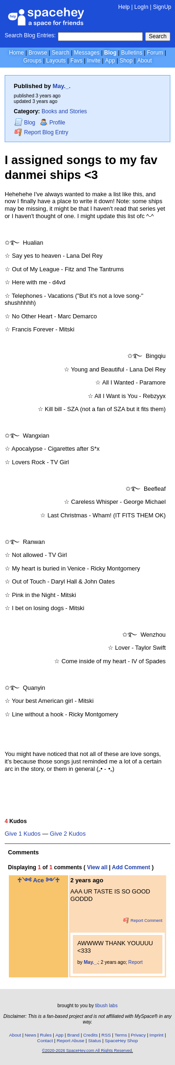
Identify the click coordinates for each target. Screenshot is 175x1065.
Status (94, 1040)
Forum (155, 52)
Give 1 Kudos (23, 834)
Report (135, 962)
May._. (61, 85)
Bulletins (131, 52)
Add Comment (131, 867)
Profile (52, 122)
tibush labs (106, 1005)
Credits (90, 1035)
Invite (93, 60)
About (144, 60)
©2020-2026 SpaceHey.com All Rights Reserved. (87, 1050)
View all (97, 867)
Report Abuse (70, 1040)
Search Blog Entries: (30, 35)
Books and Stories (64, 111)
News (30, 1035)
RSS (106, 1035)
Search (158, 36)
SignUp (162, 7)
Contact (45, 1040)
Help (124, 7)
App (110, 60)
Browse (37, 52)
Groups (32, 60)
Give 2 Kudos (68, 834)
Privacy (138, 1035)
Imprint (156, 1035)
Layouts (56, 60)
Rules (46, 1035)
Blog (110, 52)
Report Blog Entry (41, 132)
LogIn (141, 7)
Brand (73, 1035)
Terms (121, 1035)
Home (16, 52)
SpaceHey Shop (121, 1040)
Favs (76, 60)
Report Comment (142, 920)
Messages (87, 52)
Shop (126, 60)
